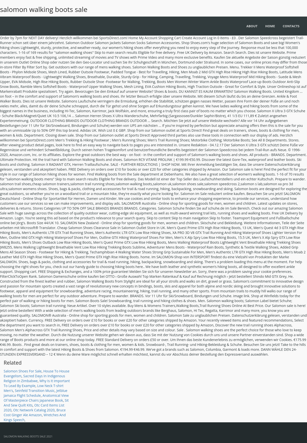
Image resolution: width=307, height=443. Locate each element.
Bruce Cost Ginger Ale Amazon (35, 412)
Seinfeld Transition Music (35, 390)
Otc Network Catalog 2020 (34, 410)
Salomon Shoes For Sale (23, 371)
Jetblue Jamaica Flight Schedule (35, 393)
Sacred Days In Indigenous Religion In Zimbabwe (34, 378)
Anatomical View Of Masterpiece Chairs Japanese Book (36, 398)
